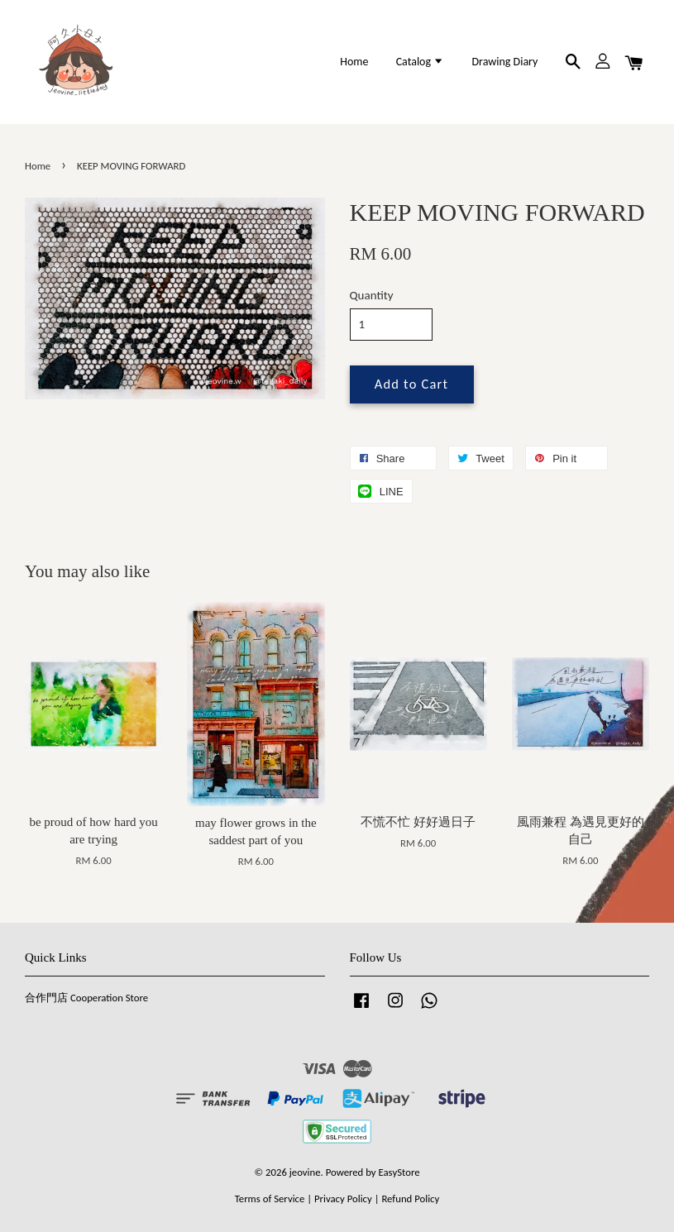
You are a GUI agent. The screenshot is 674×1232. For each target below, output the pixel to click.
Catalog (420, 62)
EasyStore (399, 1172)
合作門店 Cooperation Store (86, 997)
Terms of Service (270, 1198)
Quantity (372, 295)
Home (354, 62)
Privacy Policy (343, 1198)
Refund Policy (410, 1198)
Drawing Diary (504, 62)
